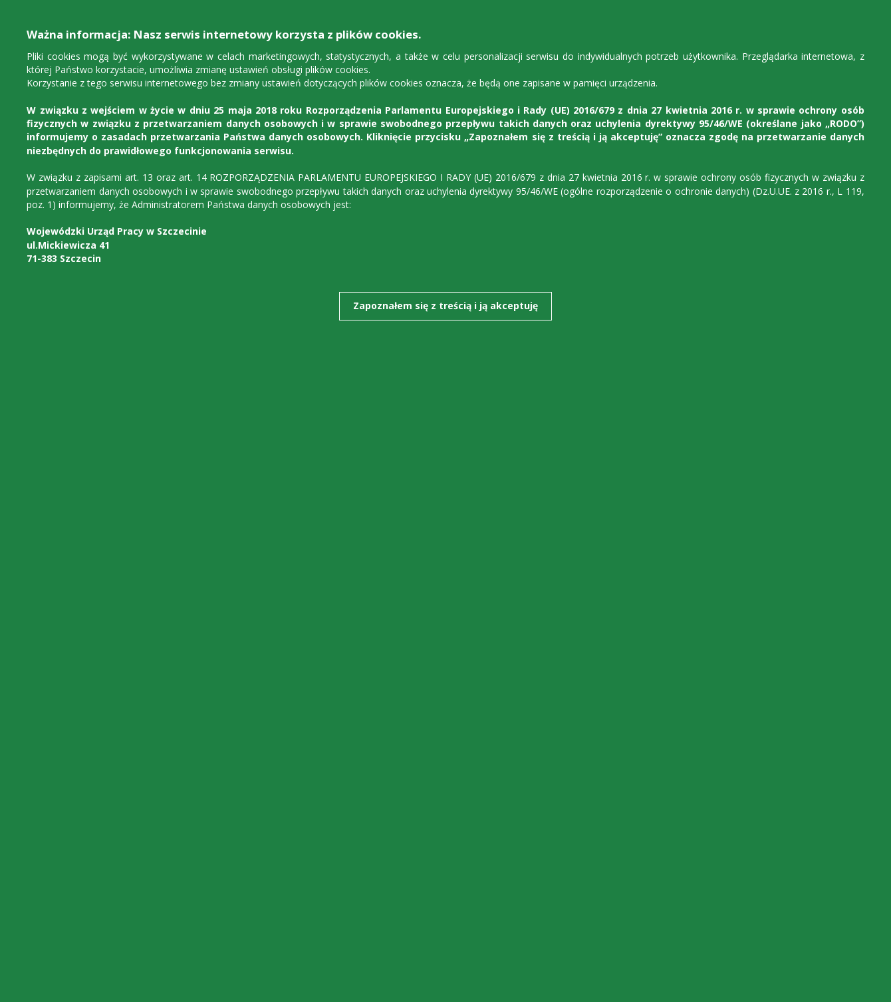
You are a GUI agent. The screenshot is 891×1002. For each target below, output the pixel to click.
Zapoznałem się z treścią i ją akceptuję (445, 305)
